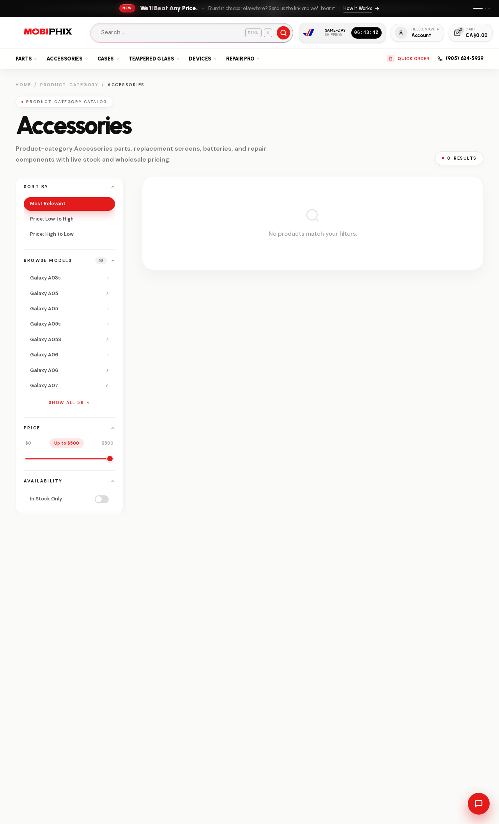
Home (23, 84)
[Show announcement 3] (489, 8)
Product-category (69, 84)
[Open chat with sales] (479, 804)
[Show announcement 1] (478, 8)
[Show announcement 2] (485, 8)
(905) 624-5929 (460, 58)
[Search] (191, 32)
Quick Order (408, 58)
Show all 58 (69, 402)
